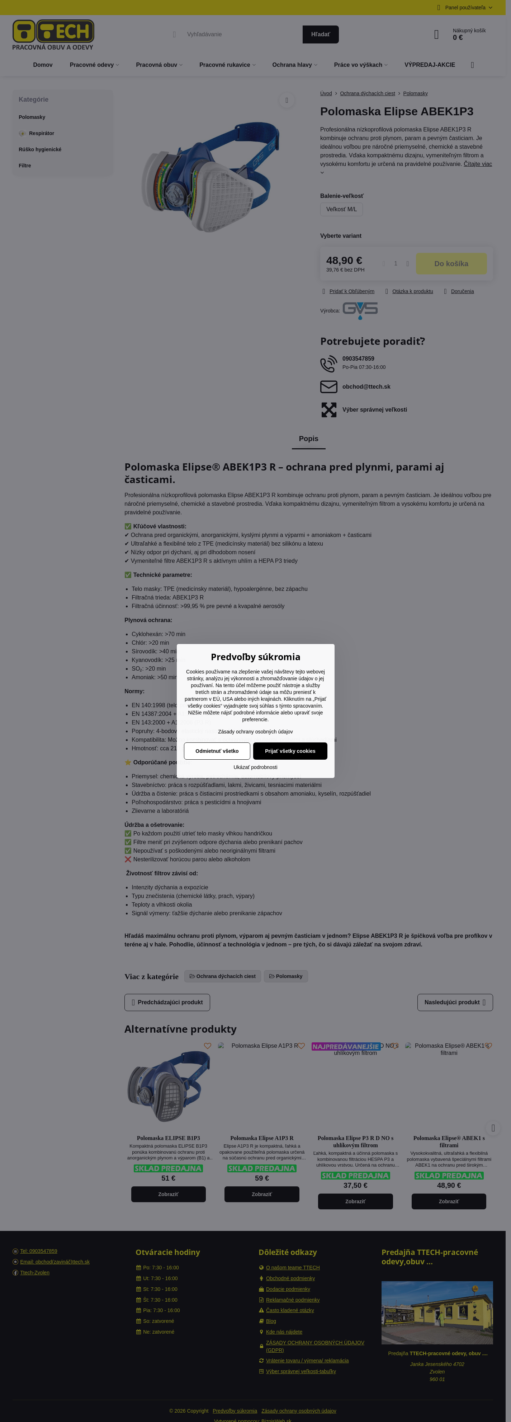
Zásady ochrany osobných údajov (255, 732)
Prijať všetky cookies (290, 751)
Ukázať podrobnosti (256, 767)
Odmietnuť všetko (216, 751)
